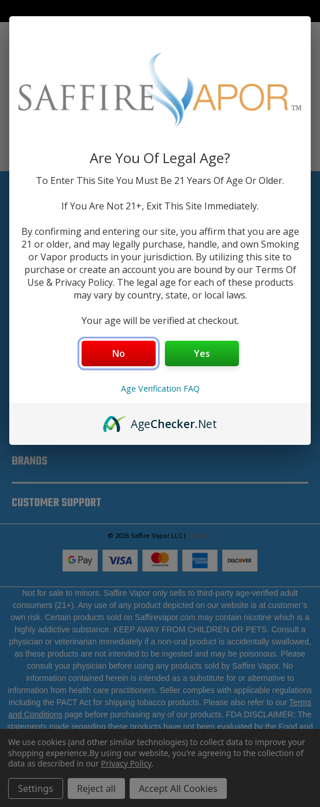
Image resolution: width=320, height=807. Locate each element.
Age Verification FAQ (160, 388)
